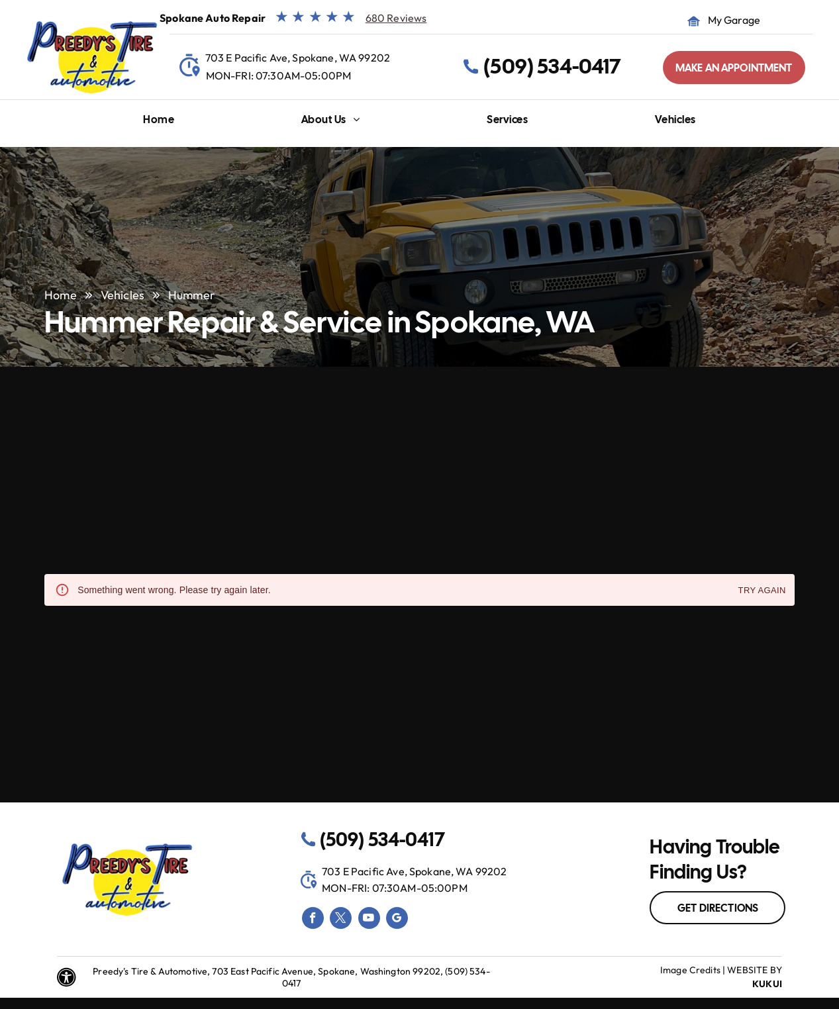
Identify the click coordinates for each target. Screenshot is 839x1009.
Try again (762, 591)
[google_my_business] (397, 919)
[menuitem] (159, 123)
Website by (754, 970)
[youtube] (369, 919)
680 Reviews (396, 17)
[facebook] (313, 919)
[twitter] (341, 919)
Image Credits (690, 970)
